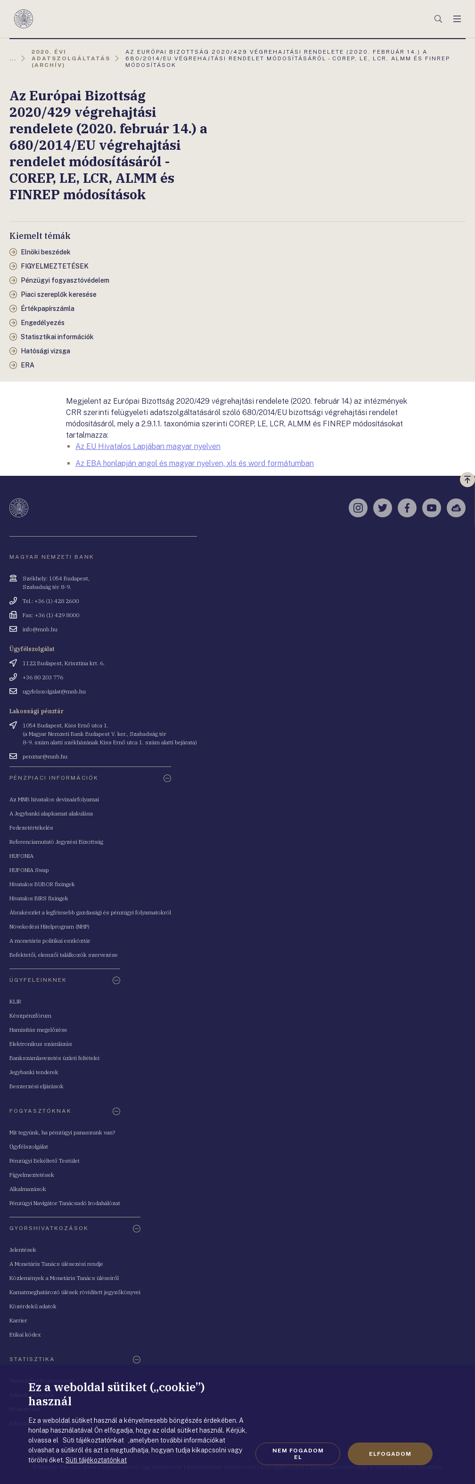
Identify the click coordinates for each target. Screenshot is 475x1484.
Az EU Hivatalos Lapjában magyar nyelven (148, 446)
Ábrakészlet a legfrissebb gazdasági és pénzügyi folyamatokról (90, 912)
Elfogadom (390, 1454)
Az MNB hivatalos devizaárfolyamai (54, 799)
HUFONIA (21, 855)
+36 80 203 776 (43, 677)
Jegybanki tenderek (33, 1072)
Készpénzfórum (30, 1015)
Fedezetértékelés (31, 827)
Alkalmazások (27, 1188)
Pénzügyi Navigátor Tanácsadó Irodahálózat (64, 1203)
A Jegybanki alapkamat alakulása (51, 813)
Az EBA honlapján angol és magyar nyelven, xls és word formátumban (194, 463)
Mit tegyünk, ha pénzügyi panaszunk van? (62, 1132)
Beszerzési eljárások (36, 1086)
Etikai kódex (25, 1334)
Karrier (18, 1320)
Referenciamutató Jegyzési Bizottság (56, 841)
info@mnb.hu (40, 629)
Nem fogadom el (298, 1453)
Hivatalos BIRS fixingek (38, 898)
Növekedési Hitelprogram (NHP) (49, 926)
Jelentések (22, 1249)
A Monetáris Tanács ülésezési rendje (56, 1263)
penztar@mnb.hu (45, 756)
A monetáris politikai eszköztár (49, 940)
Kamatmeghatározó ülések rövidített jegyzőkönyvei (74, 1292)
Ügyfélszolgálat (28, 1146)
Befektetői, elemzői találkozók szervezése (63, 954)
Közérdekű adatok (33, 1306)
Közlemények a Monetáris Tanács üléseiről (64, 1277)
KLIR (15, 1001)
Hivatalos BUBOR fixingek (42, 884)
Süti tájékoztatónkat (96, 1460)
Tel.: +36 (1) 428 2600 (51, 600)
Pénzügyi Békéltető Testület (44, 1160)
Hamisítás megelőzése (38, 1029)
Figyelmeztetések (31, 1174)
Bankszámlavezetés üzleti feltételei (54, 1057)
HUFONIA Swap (29, 869)
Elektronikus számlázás (40, 1043)
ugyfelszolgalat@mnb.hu (54, 691)
